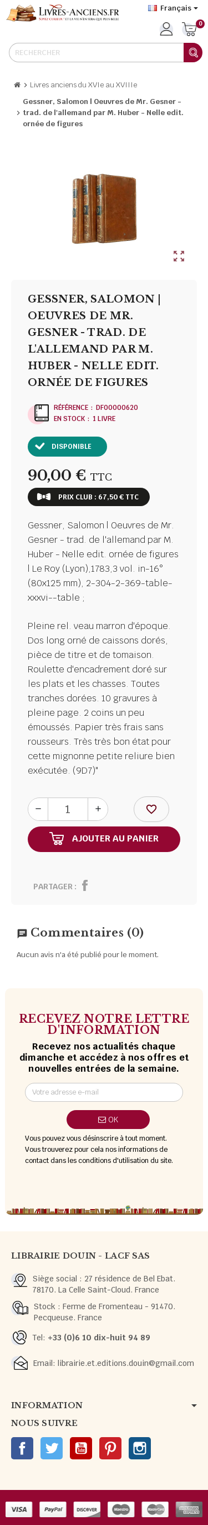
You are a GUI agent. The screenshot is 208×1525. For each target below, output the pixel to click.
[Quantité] (68, 809)
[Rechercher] (105, 52)
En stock (69, 418)
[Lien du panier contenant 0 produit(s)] (189, 30)
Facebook (22, 1448)
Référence (71, 407)
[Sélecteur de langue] (173, 8)
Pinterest (110, 1448)
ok (108, 1120)
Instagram (140, 1448)
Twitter (51, 1448)
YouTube (81, 1448)
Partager (53, 887)
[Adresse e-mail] (104, 1092)
